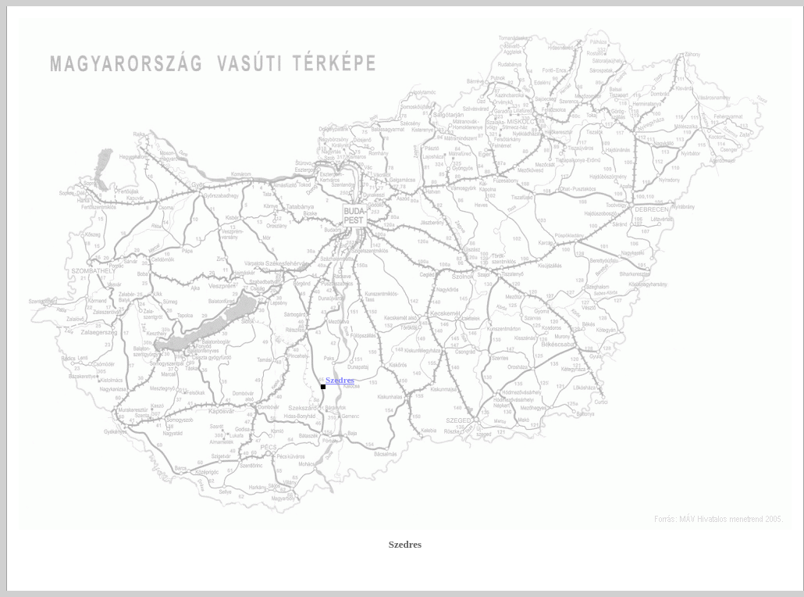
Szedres (340, 379)
